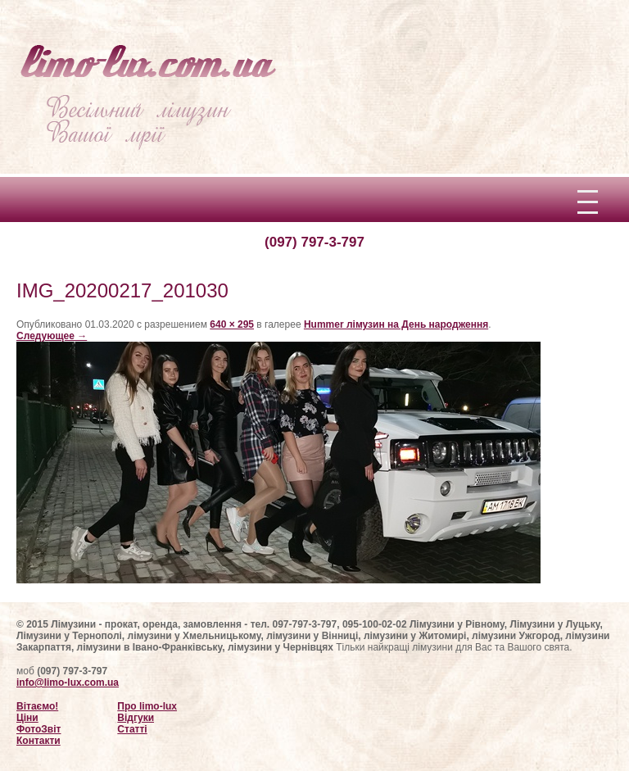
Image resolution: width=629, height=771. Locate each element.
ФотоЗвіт (38, 729)
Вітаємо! (37, 706)
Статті (132, 729)
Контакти (38, 740)
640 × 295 (232, 324)
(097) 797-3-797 (314, 242)
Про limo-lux (147, 706)
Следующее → (51, 336)
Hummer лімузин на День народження (396, 324)
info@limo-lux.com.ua (67, 682)
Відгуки (135, 717)
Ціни (27, 717)
